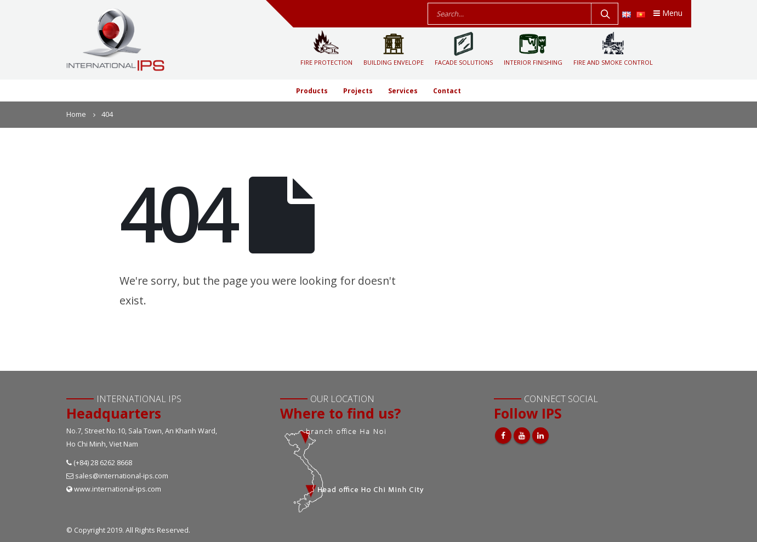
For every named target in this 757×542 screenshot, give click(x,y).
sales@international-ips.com (121, 476)
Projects (358, 90)
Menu (667, 13)
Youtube (522, 435)
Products (312, 90)
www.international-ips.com (117, 489)
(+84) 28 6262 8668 (102, 462)
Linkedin (540, 435)
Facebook (503, 435)
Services (403, 90)
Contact (447, 90)
